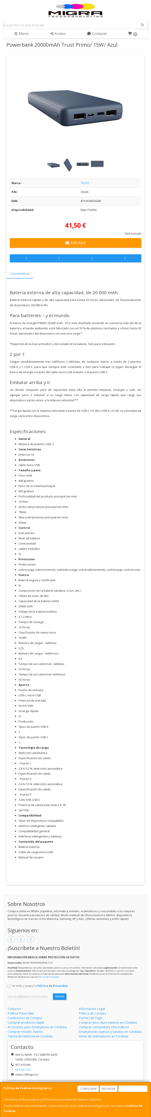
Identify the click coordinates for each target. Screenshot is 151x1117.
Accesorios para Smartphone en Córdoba (37, 1027)
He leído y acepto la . (40, 985)
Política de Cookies (92, 1013)
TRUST (85, 183)
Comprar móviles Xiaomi (25, 1032)
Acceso (57, 33)
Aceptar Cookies (133, 1089)
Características (20, 273)
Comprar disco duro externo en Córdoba (108, 1022)
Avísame (75, 242)
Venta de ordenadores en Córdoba (103, 1036)
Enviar (59, 996)
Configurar (88, 1089)
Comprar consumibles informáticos (104, 1027)
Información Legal (92, 1009)
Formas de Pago (90, 1018)
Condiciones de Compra (25, 1018)
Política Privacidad (21, 1013)
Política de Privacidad (48, 976)
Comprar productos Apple (26, 1022)
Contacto (97, 33)
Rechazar (109, 1089)
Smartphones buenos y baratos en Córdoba (110, 1032)
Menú (21, 33)
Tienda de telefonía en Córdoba (30, 1036)
